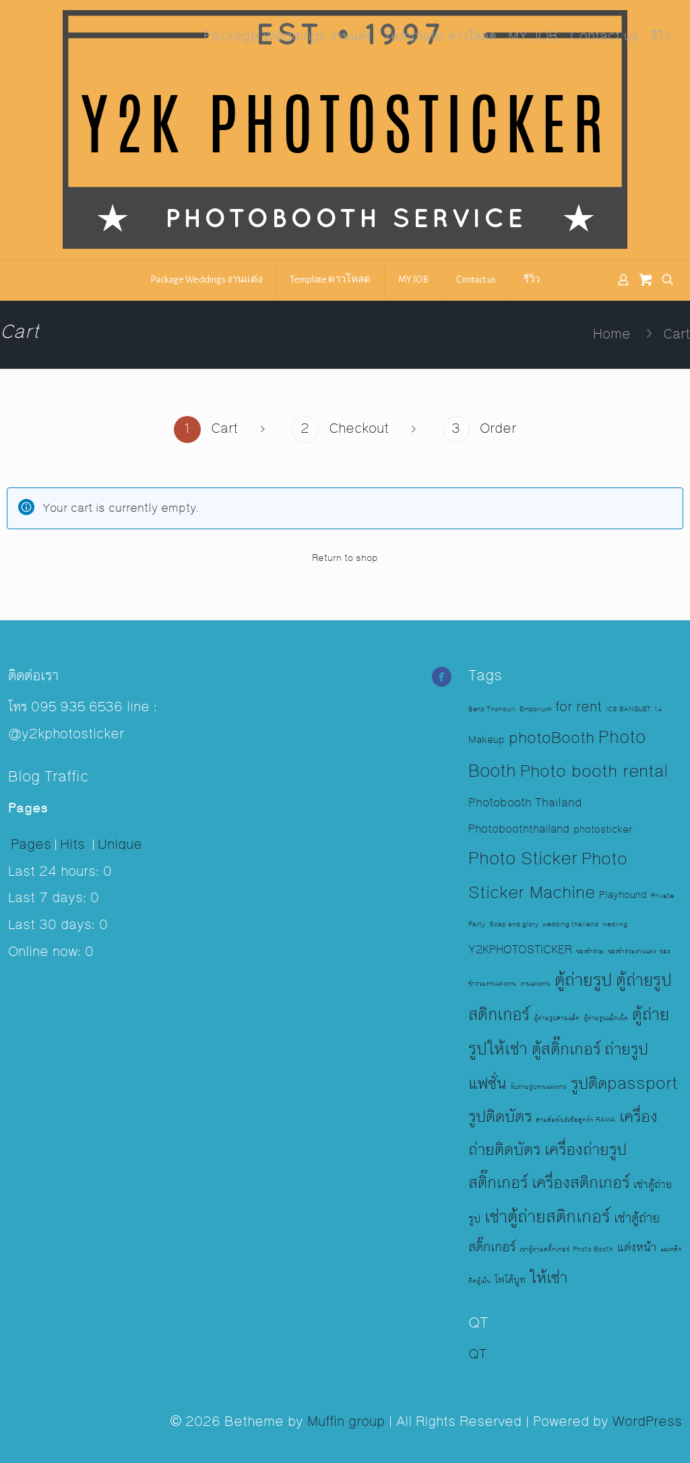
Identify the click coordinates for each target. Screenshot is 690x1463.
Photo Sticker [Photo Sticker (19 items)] (522, 859)
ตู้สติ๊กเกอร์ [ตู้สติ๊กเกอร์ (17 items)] (566, 1049)
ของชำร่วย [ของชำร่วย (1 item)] (590, 951)
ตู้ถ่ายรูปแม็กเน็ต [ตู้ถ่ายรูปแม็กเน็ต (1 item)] (606, 1018)
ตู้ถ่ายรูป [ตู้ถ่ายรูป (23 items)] (583, 980)
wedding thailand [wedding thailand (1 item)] (570, 924)
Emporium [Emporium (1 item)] (535, 709)
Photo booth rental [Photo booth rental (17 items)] (594, 771)
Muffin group (346, 1422)
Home (612, 334)
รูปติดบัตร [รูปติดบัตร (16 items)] (500, 1117)
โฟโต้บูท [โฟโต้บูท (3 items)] (510, 1280)
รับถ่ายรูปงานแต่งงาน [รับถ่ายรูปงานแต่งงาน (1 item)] (538, 1086)
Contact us (604, 36)
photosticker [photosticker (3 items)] (602, 829)
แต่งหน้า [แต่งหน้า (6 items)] (636, 1247)
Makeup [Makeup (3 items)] (486, 740)
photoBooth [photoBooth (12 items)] (551, 738)
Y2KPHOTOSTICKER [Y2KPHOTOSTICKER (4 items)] (520, 950)
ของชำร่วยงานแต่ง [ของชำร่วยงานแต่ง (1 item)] (632, 951)
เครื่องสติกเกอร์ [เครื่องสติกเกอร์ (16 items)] (580, 1183)
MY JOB (533, 36)
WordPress (647, 1422)
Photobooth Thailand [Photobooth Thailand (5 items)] (525, 803)
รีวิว (660, 36)
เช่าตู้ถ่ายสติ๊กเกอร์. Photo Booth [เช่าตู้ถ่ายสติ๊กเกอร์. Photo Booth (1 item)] (566, 1249)
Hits (74, 845)
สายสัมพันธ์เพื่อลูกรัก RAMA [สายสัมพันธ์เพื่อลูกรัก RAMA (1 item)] (575, 1119)
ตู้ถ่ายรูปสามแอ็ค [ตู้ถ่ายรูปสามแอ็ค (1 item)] (556, 1018)
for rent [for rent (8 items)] (578, 707)
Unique (120, 845)
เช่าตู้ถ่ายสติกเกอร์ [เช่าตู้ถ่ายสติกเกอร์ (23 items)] (547, 1217)
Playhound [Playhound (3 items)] (623, 895)
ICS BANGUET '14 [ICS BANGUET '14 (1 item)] (634, 709)
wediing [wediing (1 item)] (614, 924)
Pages (31, 845)
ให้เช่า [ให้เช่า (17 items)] (548, 1278)
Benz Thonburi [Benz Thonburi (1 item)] (491, 709)
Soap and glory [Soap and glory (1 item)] (513, 924)
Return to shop (344, 558)
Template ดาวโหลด (439, 36)
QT (477, 1354)
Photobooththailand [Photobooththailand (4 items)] (518, 829)
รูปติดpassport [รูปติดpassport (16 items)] (624, 1084)
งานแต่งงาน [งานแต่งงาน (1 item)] (535, 983)
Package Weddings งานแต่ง (287, 36)
